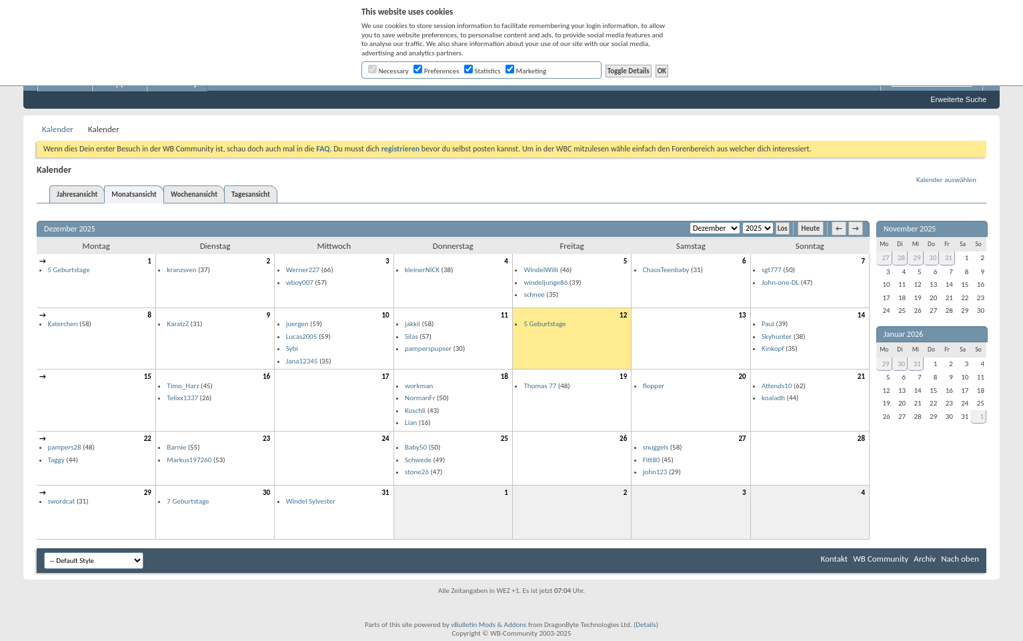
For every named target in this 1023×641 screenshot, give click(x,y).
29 (147, 492)
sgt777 (772, 269)
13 (742, 315)
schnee (534, 294)
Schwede (418, 460)
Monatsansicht (134, 194)
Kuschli (415, 410)
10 (385, 315)
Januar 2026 (903, 334)
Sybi (292, 348)
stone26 (417, 472)
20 (742, 376)
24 (385, 438)
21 (861, 376)
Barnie (176, 447)
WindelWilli (541, 269)
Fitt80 (651, 460)
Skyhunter (777, 336)
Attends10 (777, 386)
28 (861, 438)
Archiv (925, 559)
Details (646, 624)
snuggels (656, 447)
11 (504, 315)
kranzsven (181, 269)
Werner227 (303, 269)
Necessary (388, 71)
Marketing (525, 71)
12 (623, 315)
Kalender (57, 129)
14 (861, 315)
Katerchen (63, 323)
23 (266, 438)
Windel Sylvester (310, 501)
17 (385, 376)
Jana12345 (302, 361)
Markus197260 (189, 460)
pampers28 (64, 447)
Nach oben (960, 559)
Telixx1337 (182, 398)
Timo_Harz (183, 386)
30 (266, 492)
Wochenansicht (194, 194)
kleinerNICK (422, 269)
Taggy (56, 460)
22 (147, 438)
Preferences (436, 71)
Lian (411, 422)
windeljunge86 (546, 282)
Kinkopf (773, 348)
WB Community (880, 559)
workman (419, 386)
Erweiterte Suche (958, 99)
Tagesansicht (250, 194)
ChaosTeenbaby (666, 269)
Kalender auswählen (946, 179)
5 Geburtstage (69, 269)
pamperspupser (428, 348)
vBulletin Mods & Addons (488, 624)
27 (742, 438)
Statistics (482, 71)
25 (504, 438)
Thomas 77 (540, 386)
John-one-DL (780, 282)
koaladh (773, 398)
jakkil (412, 323)
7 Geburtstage (188, 501)
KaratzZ (178, 323)
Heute (811, 228)
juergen (297, 323)
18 (504, 376)
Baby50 (416, 447)
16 (266, 376)
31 (385, 492)
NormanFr (420, 398)
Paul (768, 323)
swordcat (61, 501)
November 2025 (910, 228)
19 (623, 376)
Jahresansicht (77, 194)
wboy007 (299, 282)
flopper (654, 386)
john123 (655, 472)
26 (623, 438)
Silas (411, 336)
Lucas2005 (301, 336)
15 (147, 376)
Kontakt (834, 559)
